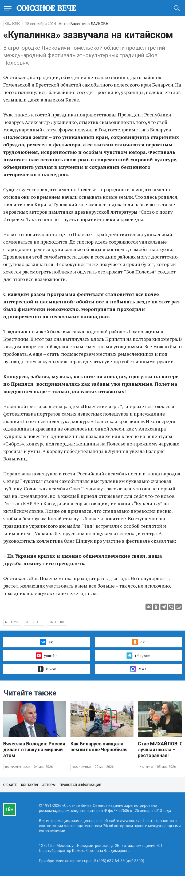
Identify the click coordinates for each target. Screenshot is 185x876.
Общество (13, 23)
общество (56, 622)
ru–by (47, 669)
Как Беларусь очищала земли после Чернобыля (99, 746)
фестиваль (34, 622)
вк (46, 642)
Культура (146, 766)
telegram (138, 655)
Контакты (29, 785)
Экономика (81, 766)
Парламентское (17, 766)
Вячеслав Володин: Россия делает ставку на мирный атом (34, 749)
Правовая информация (80, 785)
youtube (46, 655)
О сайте (10, 785)
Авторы (49, 785)
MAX (138, 669)
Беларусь (12, 622)
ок (138, 642)
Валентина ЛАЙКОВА (89, 24)
